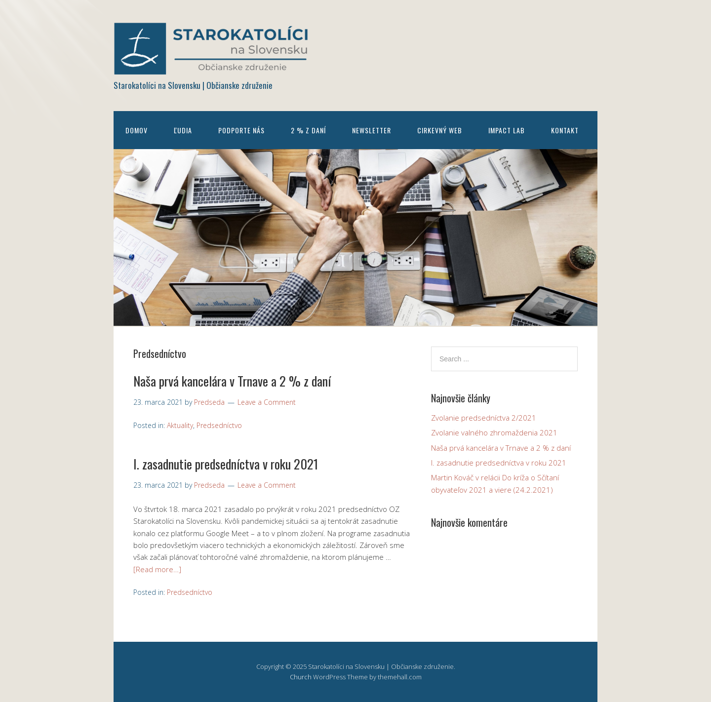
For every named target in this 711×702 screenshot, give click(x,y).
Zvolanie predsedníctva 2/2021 (483, 418)
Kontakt (565, 130)
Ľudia (183, 130)
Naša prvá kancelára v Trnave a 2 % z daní (232, 380)
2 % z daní (308, 130)
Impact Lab (506, 130)
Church (301, 676)
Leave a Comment (266, 402)
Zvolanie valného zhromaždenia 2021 (494, 432)
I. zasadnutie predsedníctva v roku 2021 (225, 463)
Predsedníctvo (219, 425)
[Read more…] (157, 569)
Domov (136, 130)
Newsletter (371, 130)
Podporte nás (241, 130)
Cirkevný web (439, 130)
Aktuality (180, 425)
